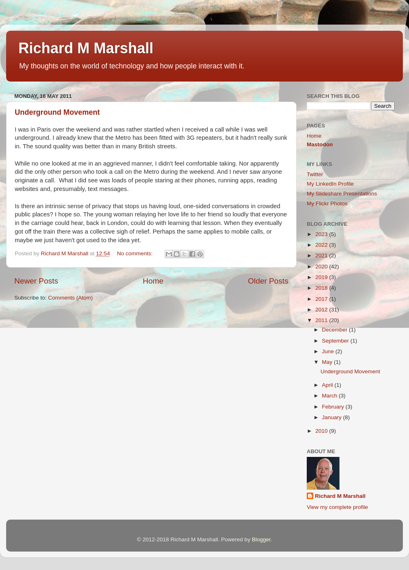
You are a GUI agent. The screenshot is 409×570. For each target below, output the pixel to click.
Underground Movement (57, 112)
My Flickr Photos (327, 203)
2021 (322, 255)
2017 (322, 299)
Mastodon (320, 144)
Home (153, 281)
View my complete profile (337, 507)
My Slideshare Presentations (342, 194)
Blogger (261, 539)
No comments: (135, 253)
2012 (322, 310)
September (336, 341)
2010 (322, 431)
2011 (322, 320)
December (335, 330)
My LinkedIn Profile (330, 184)
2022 (322, 245)
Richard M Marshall (85, 48)
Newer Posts (36, 281)
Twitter (315, 174)
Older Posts (268, 281)
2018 (322, 288)
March (330, 396)
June (328, 351)
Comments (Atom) (70, 298)
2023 (322, 234)
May (328, 362)
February (334, 407)
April (328, 385)
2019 (322, 277)
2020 (322, 266)
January (332, 417)
